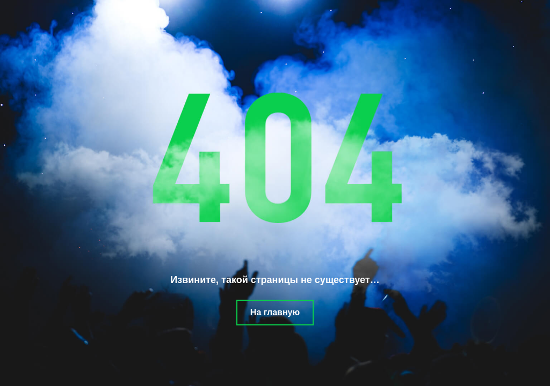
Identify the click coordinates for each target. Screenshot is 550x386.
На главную (275, 312)
